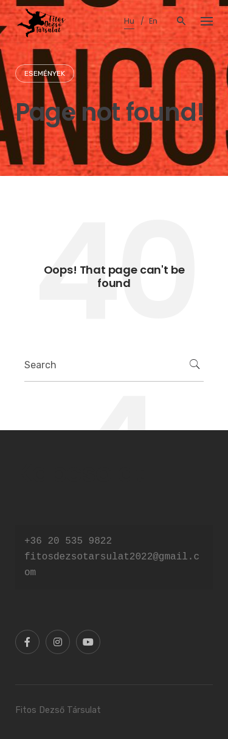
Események (44, 73)
